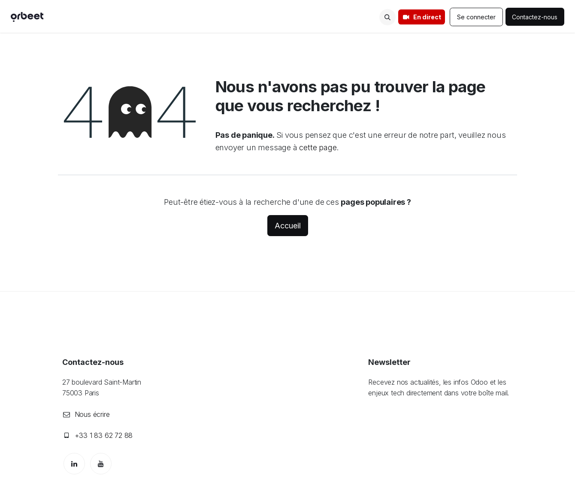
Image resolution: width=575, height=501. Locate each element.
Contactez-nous (535, 17)
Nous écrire (92, 414)
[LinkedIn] (74, 463)
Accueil (288, 225)
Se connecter (476, 17)
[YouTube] (101, 463)
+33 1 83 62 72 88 (104, 435)
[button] (387, 17)
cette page (317, 147)
